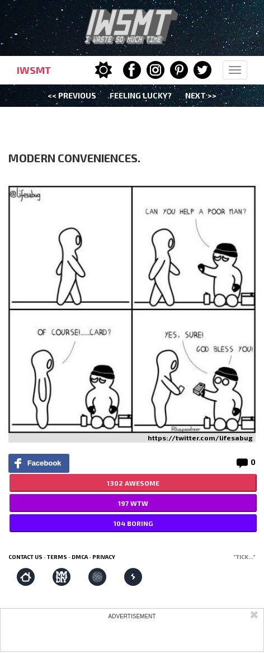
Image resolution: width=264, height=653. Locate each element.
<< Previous (72, 95)
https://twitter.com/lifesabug (200, 437)
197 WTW (133, 503)
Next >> (200, 95)
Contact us (25, 556)
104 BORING (133, 523)
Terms (57, 556)
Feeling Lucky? (141, 95)
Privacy (103, 556)
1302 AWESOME (133, 483)
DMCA (80, 556)
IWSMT (34, 70)
